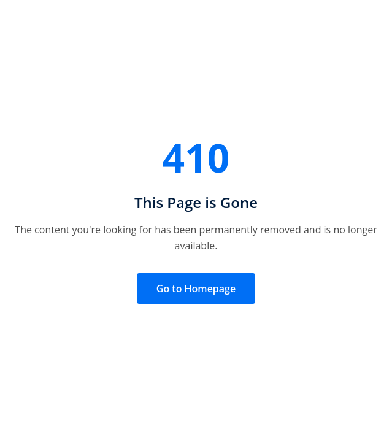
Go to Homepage (196, 288)
